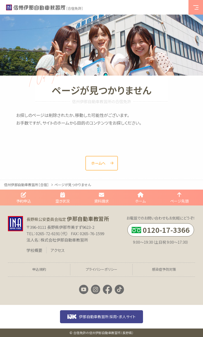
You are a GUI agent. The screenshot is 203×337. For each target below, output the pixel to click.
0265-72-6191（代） (52, 233)
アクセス (57, 250)
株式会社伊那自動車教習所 (64, 240)
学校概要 (34, 250)
